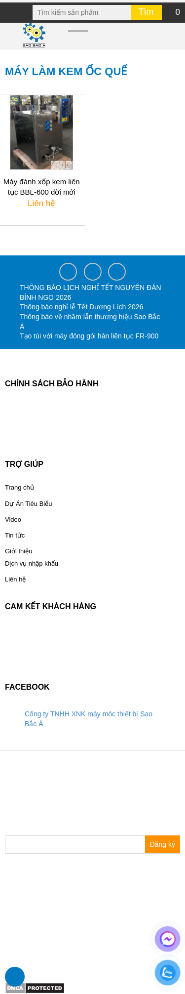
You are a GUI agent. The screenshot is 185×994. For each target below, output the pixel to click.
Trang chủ (19, 487)
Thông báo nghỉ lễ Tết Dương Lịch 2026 (81, 307)
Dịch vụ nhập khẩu (31, 563)
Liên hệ (15, 579)
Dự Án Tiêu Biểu (28, 503)
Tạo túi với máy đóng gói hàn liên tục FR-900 (89, 336)
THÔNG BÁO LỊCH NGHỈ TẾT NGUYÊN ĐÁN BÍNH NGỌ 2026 (90, 292)
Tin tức (15, 535)
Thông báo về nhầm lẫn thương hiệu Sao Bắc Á (90, 322)
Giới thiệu (18, 551)
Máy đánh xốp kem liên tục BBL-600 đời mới (41, 186)
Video (13, 519)
